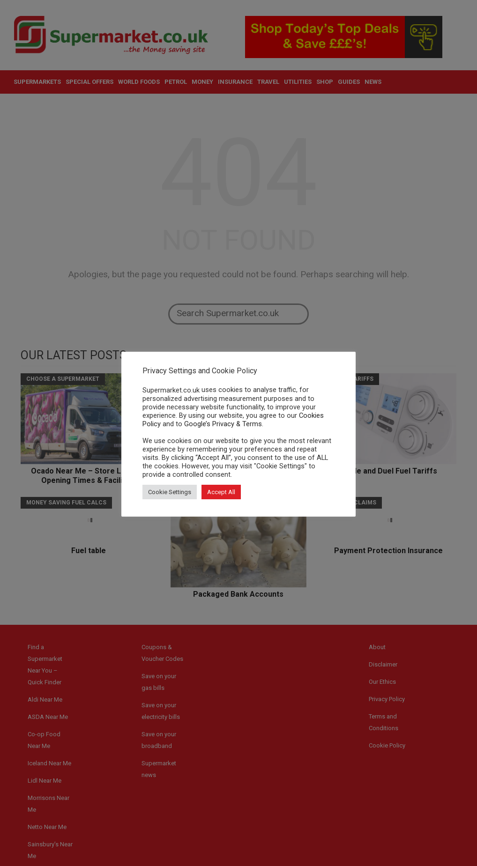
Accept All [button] (221, 492)
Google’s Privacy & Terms (223, 424)
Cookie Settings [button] (169, 492)
